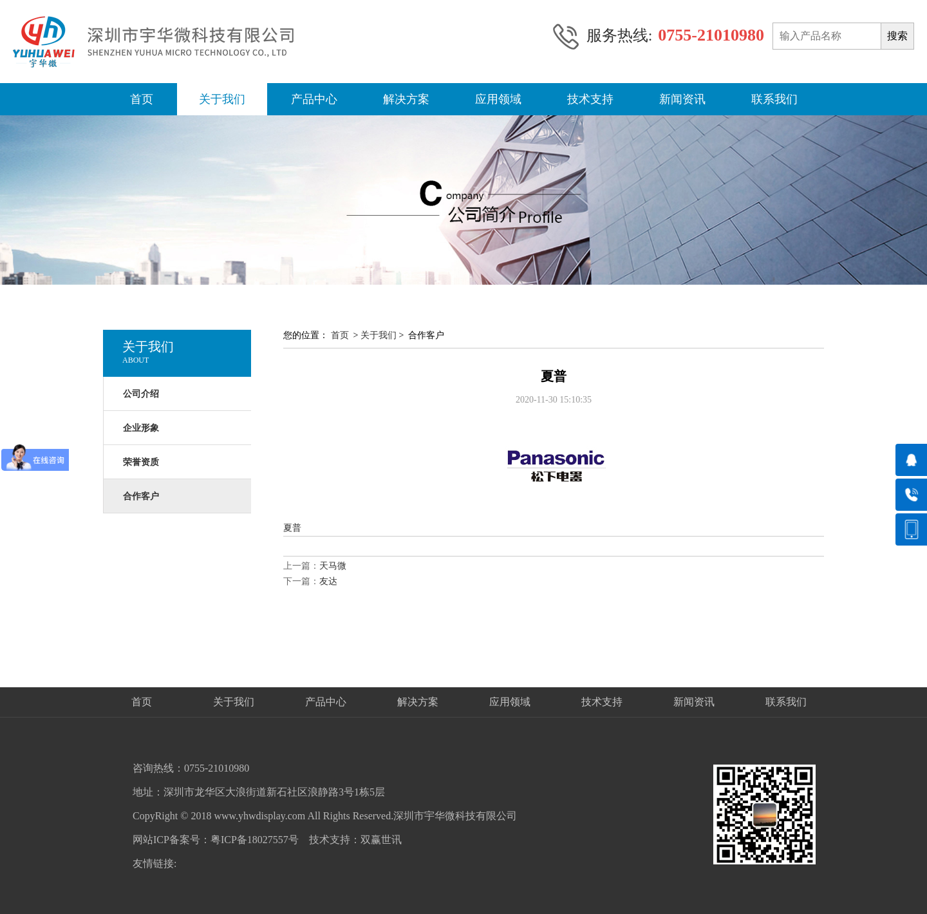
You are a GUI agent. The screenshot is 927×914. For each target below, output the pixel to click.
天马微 (332, 566)
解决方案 (406, 99)
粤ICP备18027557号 (255, 839)
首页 (141, 99)
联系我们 (774, 99)
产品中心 (314, 99)
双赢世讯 (381, 839)
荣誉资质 (141, 462)
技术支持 (590, 99)
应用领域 (498, 99)
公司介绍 (141, 394)
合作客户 (141, 496)
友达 (328, 581)
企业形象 (141, 428)
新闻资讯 (682, 99)
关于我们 (222, 99)
